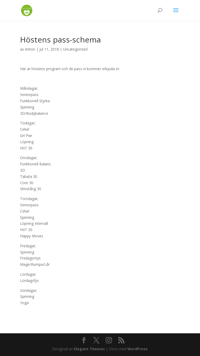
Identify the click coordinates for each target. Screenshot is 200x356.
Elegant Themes (89, 348)
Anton (30, 49)
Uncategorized (75, 49)
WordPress (137, 348)
